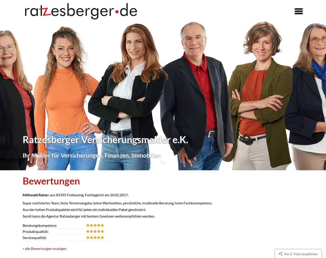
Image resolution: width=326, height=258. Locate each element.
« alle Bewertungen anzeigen (45, 248)
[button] (163, 164)
